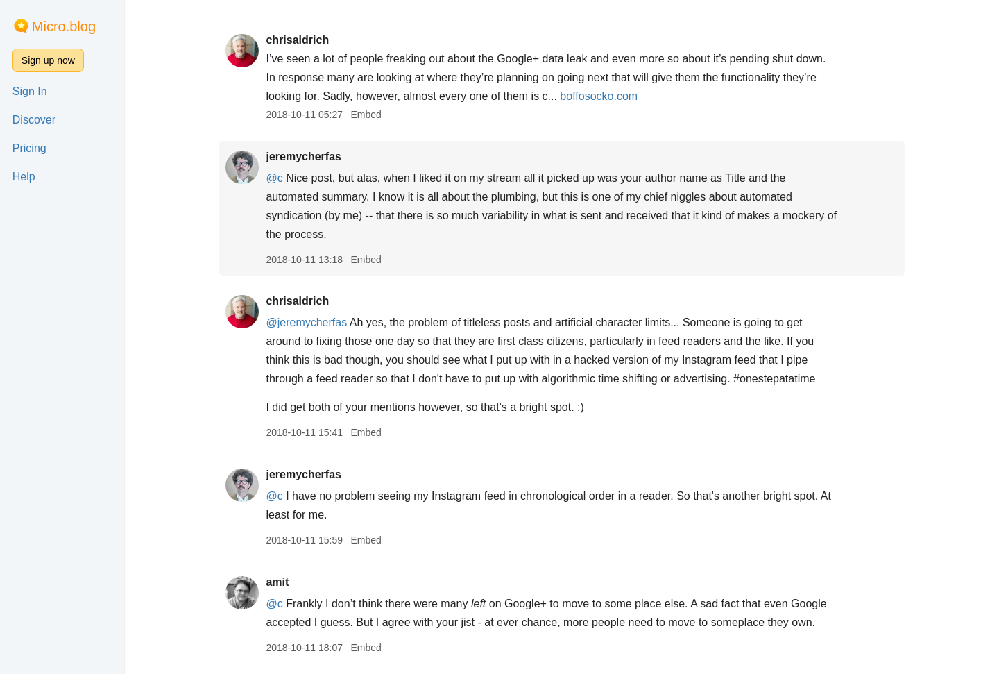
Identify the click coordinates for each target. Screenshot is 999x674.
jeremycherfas (303, 156)
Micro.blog (64, 26)
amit (277, 582)
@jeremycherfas (306, 322)
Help (23, 177)
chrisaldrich (297, 40)
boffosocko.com (599, 96)
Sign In (29, 91)
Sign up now (48, 60)
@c (274, 178)
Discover (34, 120)
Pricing (29, 148)
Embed (365, 114)
